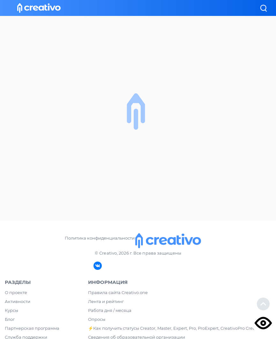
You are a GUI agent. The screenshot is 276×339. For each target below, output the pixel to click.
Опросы (96, 319)
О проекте (16, 292)
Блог (10, 319)
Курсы (11, 310)
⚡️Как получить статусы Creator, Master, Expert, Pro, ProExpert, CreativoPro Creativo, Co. (179, 328)
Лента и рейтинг (106, 301)
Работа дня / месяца (109, 310)
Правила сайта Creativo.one (118, 292)
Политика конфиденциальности (100, 238)
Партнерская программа (32, 328)
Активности (17, 301)
